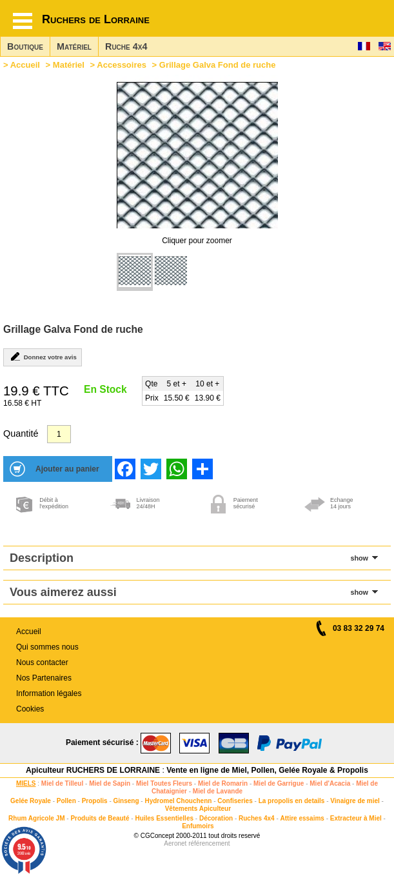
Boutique (25, 46)
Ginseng (126, 800)
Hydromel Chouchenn (178, 800)
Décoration (216, 818)
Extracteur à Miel (356, 818)
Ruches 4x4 (257, 818)
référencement (209, 843)
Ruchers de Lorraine (96, 19)
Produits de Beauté (99, 818)
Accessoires (121, 65)
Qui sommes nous (47, 647)
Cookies (30, 708)
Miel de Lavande (217, 791)
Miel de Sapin (109, 783)
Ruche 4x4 (126, 46)
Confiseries (234, 800)
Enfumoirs (197, 826)
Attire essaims (302, 818)
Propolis (95, 800)
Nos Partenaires (44, 677)
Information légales (48, 693)
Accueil (25, 65)
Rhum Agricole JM (36, 818)
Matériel (74, 46)
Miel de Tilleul (62, 783)
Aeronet (175, 843)
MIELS (26, 783)
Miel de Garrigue (278, 783)
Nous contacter (42, 662)
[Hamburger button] (22, 20)
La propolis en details (292, 800)
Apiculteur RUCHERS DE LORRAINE (93, 770)
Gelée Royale (30, 800)
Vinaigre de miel (355, 800)
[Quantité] (59, 434)
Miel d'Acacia (330, 783)
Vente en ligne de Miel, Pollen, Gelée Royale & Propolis (267, 770)
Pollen (66, 800)
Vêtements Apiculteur (198, 808)
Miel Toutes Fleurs (164, 783)
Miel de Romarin (223, 783)
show (359, 558)
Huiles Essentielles (164, 818)
